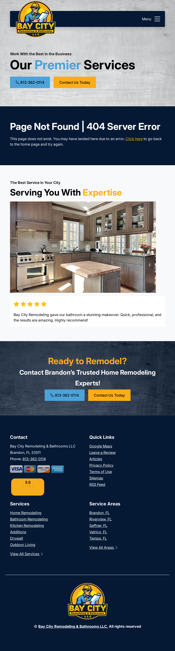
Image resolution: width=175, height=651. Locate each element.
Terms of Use (100, 471)
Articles (95, 459)
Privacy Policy (101, 465)
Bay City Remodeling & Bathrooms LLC (72, 626)
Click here (134, 138)
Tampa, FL (98, 538)
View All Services (27, 554)
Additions (18, 532)
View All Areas (103, 547)
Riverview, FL (100, 519)
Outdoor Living (22, 544)
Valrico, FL (98, 532)
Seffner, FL (98, 525)
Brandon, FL (99, 512)
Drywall (16, 538)
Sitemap (96, 478)
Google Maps (100, 446)
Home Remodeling (25, 512)
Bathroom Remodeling (29, 519)
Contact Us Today (74, 82)
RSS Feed (97, 484)
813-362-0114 (30, 82)
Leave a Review (102, 452)
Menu (151, 19)
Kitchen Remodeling (27, 525)
